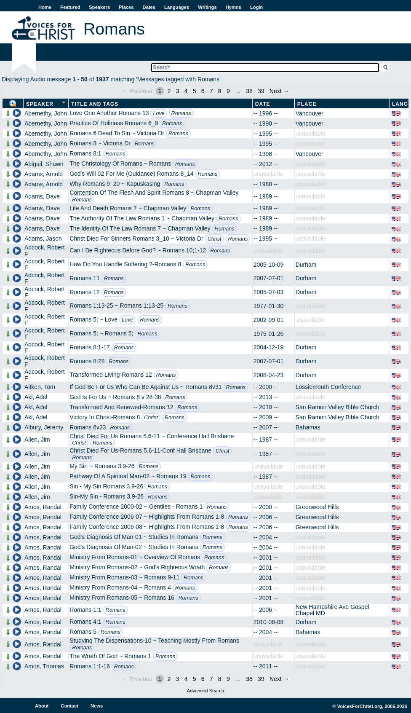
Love (158, 113)
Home (44, 7)
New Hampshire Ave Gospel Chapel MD (332, 610)
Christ (215, 239)
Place (307, 104)
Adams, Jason (43, 238)
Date (262, 104)
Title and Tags (94, 104)
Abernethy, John (45, 113)
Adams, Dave (42, 196)
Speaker (39, 104)
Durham (306, 264)
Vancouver (309, 113)
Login (256, 7)
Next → (279, 91)
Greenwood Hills (317, 507)
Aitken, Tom (39, 386)
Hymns (233, 7)
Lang (400, 104)
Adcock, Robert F (44, 250)
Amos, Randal (42, 507)
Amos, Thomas (44, 666)
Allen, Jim (37, 439)
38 (249, 91)
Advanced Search (205, 690)
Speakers (99, 7)
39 (261, 91)
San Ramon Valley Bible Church (337, 407)
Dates (149, 7)
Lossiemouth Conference (328, 386)
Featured (70, 7)
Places (126, 7)
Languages (176, 7)
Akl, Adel (35, 397)
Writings (207, 7)
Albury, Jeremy (43, 427)
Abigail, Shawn (44, 164)
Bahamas (308, 427)
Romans (181, 113)
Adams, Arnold (43, 174)
